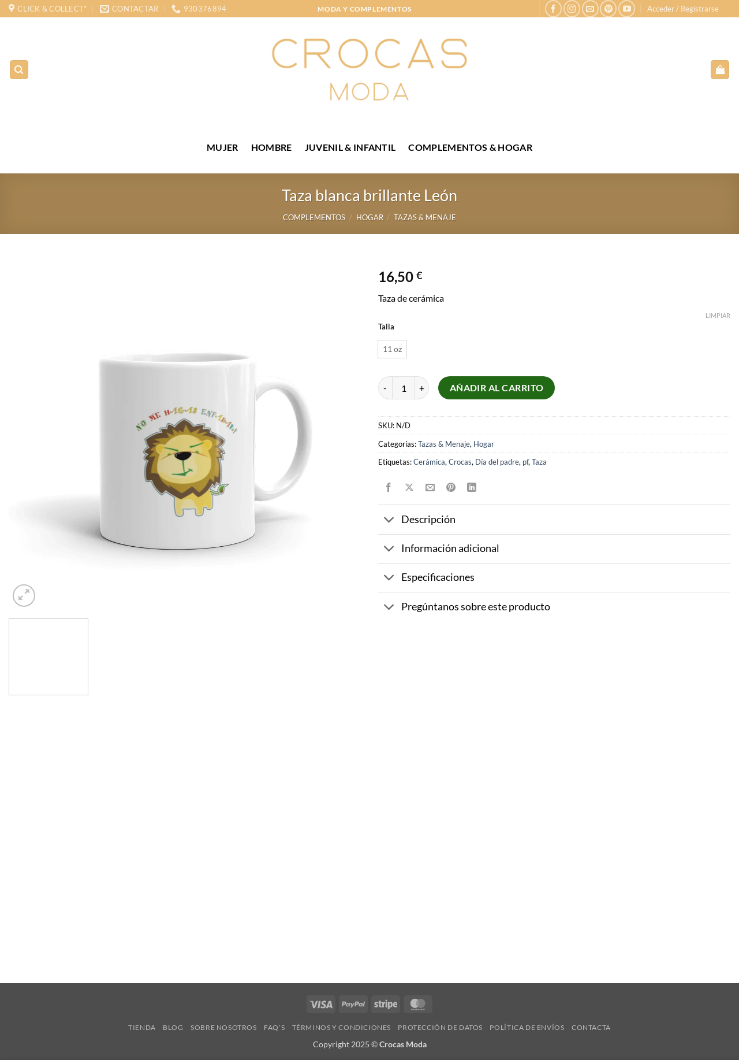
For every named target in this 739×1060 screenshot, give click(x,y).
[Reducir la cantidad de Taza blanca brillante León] (385, 387)
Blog (173, 1027)
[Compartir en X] (409, 487)
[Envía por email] (430, 487)
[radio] (392, 349)
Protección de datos (440, 1027)
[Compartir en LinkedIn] (472, 487)
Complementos (314, 217)
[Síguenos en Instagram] (571, 8)
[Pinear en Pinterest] (451, 487)
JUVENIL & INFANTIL (350, 147)
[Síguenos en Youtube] (626, 8)
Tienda (142, 1027)
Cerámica (429, 461)
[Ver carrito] (720, 69)
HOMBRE (271, 147)
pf (525, 461)
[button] (683, 8)
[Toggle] (389, 521)
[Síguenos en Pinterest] (608, 8)
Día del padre (497, 461)
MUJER (222, 147)
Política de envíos (527, 1027)
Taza (539, 461)
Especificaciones (426, 578)
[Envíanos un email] (590, 8)
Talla (386, 327)
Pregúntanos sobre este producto (464, 607)
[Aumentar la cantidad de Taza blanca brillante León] (422, 387)
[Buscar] (19, 69)
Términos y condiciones (341, 1027)
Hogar (369, 217)
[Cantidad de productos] (403, 387)
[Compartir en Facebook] (388, 487)
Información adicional (438, 550)
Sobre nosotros (224, 1027)
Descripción (417, 521)
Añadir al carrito (497, 388)
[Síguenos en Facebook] (553, 8)
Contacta (591, 1027)
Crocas (460, 461)
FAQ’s (274, 1027)
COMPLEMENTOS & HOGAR (470, 147)
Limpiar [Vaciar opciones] (718, 315)
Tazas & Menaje (425, 217)
